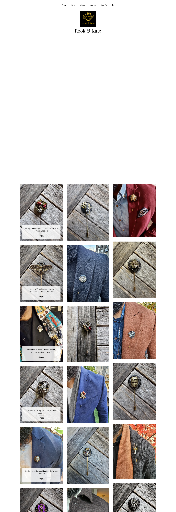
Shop (64, 5)
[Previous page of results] (76, 467)
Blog (73, 5)
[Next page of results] (100, 467)
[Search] (113, 5)
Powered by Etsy (135, 496)
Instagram (88, 489)
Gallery (93, 5)
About (82, 5)
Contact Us (41, 507)
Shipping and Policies (41, 504)
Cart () (104, 5)
